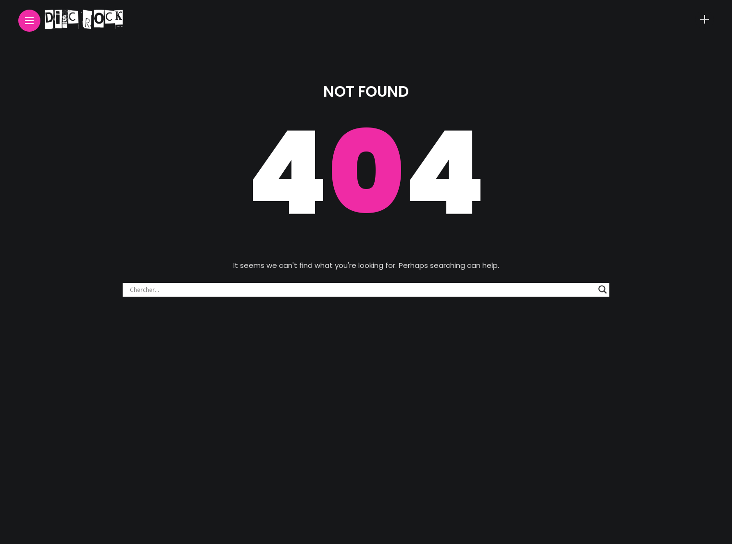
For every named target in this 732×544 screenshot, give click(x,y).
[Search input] (361, 289)
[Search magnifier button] (602, 289)
